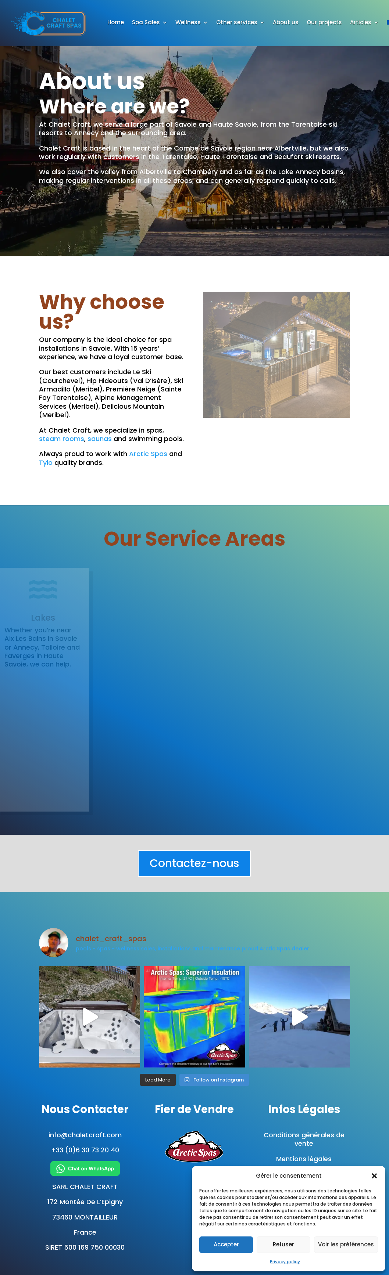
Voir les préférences (346, 1244)
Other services (236, 23)
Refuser (283, 1244)
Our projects (324, 23)
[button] (374, 1176)
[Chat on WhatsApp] (85, 1168)
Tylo (46, 462)
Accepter (226, 1244)
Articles (360, 23)
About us (286, 23)
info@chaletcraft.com (85, 1134)
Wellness (188, 23)
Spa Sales (146, 23)
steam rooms (61, 438)
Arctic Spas (148, 453)
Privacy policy (285, 1261)
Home (115, 23)
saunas (100, 438)
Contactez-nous (194, 863)
